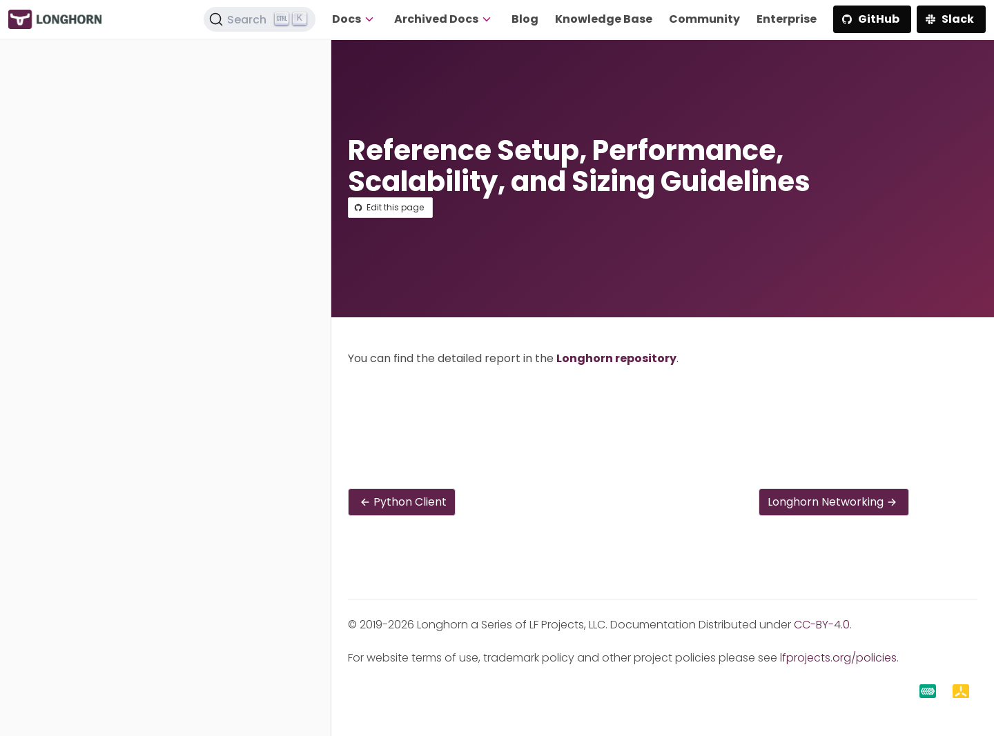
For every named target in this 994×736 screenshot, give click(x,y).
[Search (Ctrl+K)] (259, 19)
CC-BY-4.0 (822, 625)
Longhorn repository (616, 358)
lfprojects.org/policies (838, 658)
